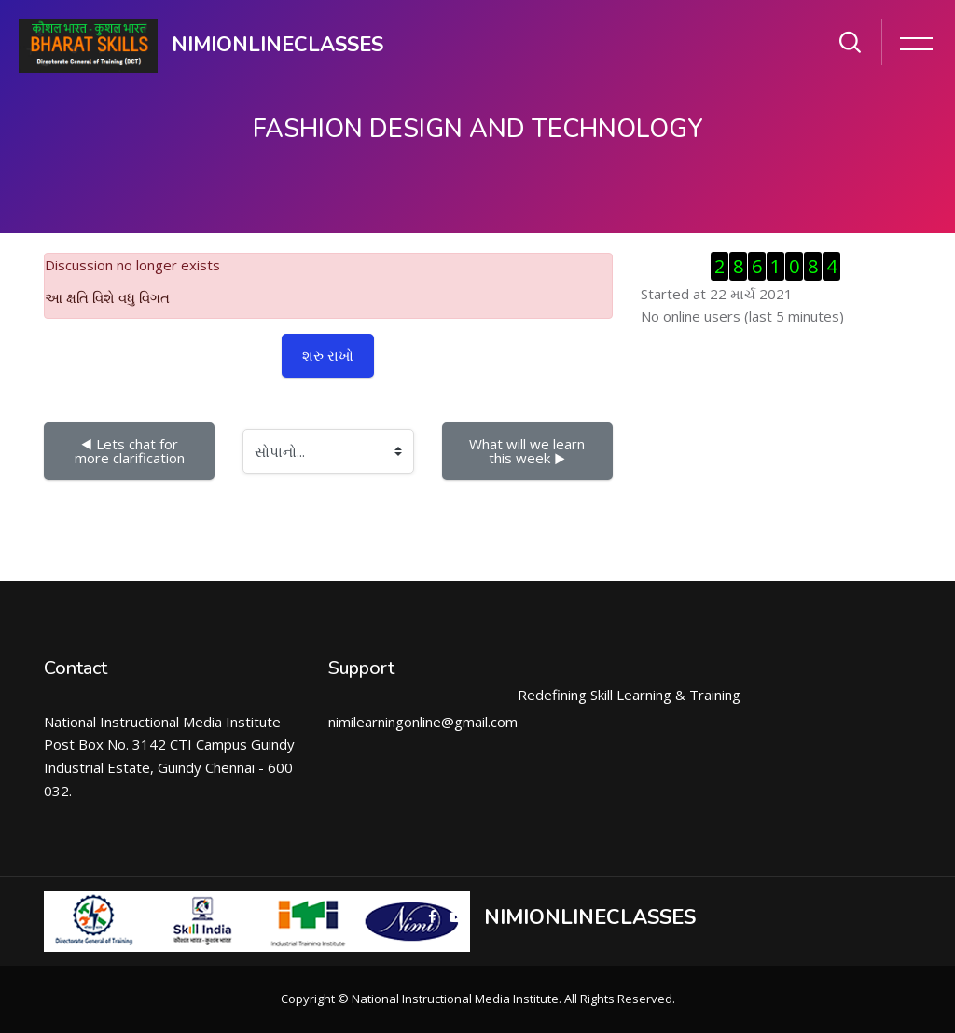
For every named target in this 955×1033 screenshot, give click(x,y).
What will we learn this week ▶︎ (528, 450)
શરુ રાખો (327, 355)
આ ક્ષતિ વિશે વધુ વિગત (107, 297)
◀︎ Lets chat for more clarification (130, 450)
